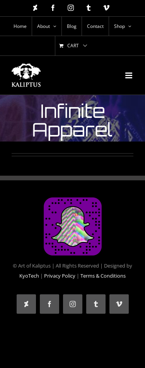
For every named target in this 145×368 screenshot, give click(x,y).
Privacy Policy (59, 275)
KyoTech (29, 275)
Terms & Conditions (103, 275)
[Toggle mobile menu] (129, 75)
